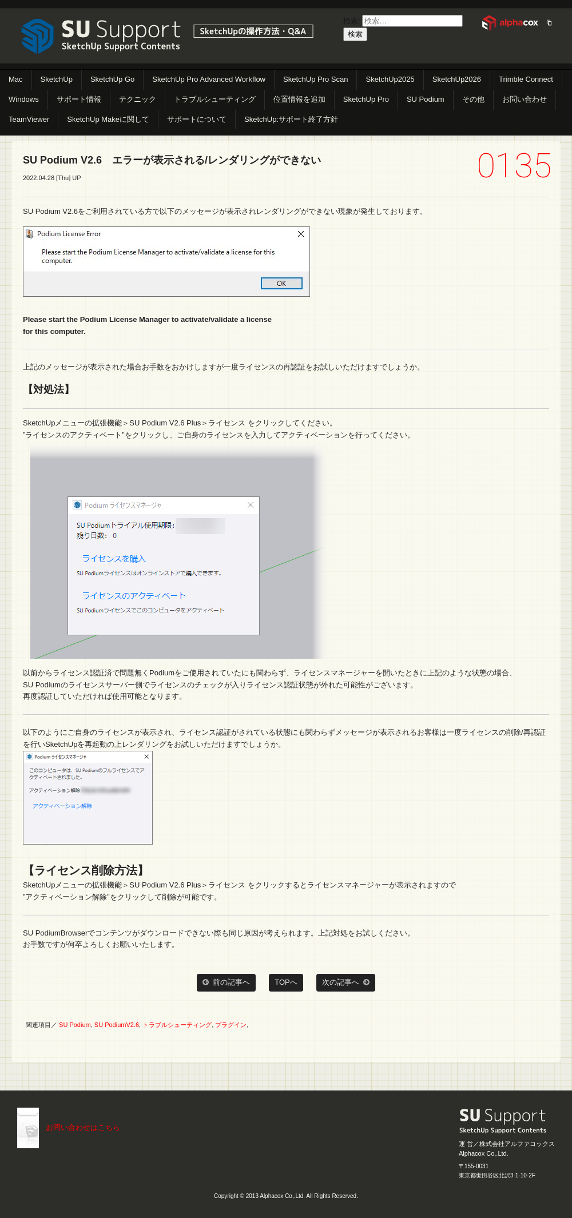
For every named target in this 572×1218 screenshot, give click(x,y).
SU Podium (425, 99)
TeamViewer (29, 119)
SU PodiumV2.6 (116, 1024)
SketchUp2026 (456, 79)
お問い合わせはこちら (83, 1127)
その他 (473, 99)
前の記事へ (226, 983)
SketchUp (57, 79)
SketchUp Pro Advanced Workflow (208, 79)
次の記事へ (346, 983)
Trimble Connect (526, 79)
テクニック (137, 99)
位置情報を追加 (299, 99)
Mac (16, 79)
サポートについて (197, 119)
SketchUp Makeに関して (108, 119)
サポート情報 (79, 99)
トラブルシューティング (215, 99)
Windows (24, 99)
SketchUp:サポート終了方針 (291, 119)
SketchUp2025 (390, 79)
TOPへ (286, 982)
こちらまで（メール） (28, 1128)
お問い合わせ (524, 99)
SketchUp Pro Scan (315, 79)
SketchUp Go (112, 79)
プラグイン (231, 1024)
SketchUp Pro (366, 99)
